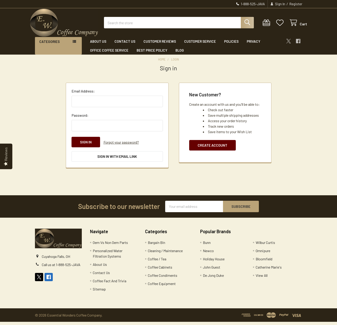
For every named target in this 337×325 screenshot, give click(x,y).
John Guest (211, 270)
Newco (208, 254)
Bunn (207, 245)
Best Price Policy (152, 54)
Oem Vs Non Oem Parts (110, 245)
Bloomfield (264, 262)
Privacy (253, 45)
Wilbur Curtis (265, 245)
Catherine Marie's (269, 270)
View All (262, 278)
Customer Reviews (159, 45)
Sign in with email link (117, 160)
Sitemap (99, 292)
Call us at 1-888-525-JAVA (61, 267)
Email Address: (83, 95)
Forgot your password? (121, 146)
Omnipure (263, 254)
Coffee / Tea (157, 262)
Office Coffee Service (109, 54)
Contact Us (124, 45)
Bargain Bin (156, 245)
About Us (98, 45)
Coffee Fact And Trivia (109, 284)
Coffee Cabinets (160, 270)
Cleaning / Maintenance (165, 254)
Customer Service (200, 45)
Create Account (212, 149)
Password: (80, 119)
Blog (179, 54)
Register (295, 4)
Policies (231, 45)
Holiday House (214, 262)
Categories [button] (49, 45)
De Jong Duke (213, 278)
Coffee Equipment (162, 287)
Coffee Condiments (162, 278)
